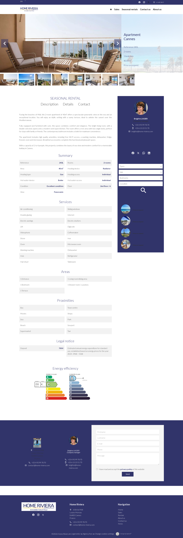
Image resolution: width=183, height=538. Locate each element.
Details (68, 104)
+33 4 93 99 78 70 (142, 125)
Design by (125, 534)
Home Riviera (77, 504)
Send (127, 474)
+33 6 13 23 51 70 (142, 128)
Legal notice (76, 534)
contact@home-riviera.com (39, 465)
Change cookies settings (104, 534)
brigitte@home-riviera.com (142, 131)
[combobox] (141, 166)
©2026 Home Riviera (60, 534)
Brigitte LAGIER (141, 118)
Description (49, 104)
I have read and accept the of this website (121, 469)
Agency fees (88, 534)
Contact (84, 104)
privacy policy (126, 469)
